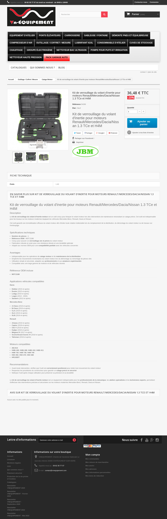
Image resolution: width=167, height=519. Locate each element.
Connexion (154, 2)
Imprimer (80, 142)
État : (74, 108)
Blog (61, 67)
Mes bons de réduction (94, 476)
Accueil (10, 456)
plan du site (152, 72)
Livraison (11, 459)
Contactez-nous (141, 2)
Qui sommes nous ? (42, 67)
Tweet (77, 133)
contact (143, 72)
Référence (76, 104)
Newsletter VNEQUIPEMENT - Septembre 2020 (14, 501)
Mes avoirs (89, 466)
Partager (88, 133)
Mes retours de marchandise (96, 462)
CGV (9, 466)
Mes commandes (92, 459)
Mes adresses (91, 469)
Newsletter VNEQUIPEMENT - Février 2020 (17, 493)
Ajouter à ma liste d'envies (143, 133)
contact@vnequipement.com (56, 470)
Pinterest (113, 133)
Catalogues (18, 67)
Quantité (130, 108)
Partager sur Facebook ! (84, 138)
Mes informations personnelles (97, 472)
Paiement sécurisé (14, 473)
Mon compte (92, 454)
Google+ (100, 133)
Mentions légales (14, 463)
